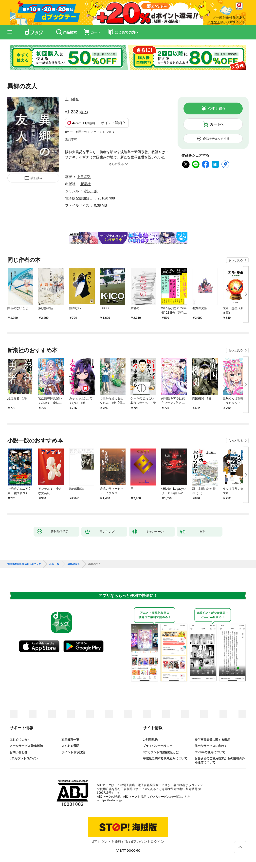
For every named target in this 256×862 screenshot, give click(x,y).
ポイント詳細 (111, 123)
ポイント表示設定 (73, 752)
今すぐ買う (216, 108)
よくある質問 (70, 746)
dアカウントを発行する (110, 842)
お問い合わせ (18, 752)
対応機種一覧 (70, 739)
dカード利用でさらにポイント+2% (88, 132)
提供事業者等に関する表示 (212, 739)
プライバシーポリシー (157, 746)
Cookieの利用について (210, 752)
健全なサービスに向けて (211, 746)
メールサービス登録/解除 (26, 746)
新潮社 (85, 184)
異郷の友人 (74, 564)
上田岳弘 (72, 99)
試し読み (36, 178)
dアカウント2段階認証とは (161, 752)
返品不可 (71, 139)
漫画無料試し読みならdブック (24, 564)
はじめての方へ (20, 739)
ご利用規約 (150, 739)
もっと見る (235, 260)
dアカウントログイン (24, 758)
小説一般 (91, 191)
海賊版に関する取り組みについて (165, 758)
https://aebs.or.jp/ (111, 800)
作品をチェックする (216, 138)
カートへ (217, 124)
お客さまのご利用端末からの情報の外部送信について (220, 760)
